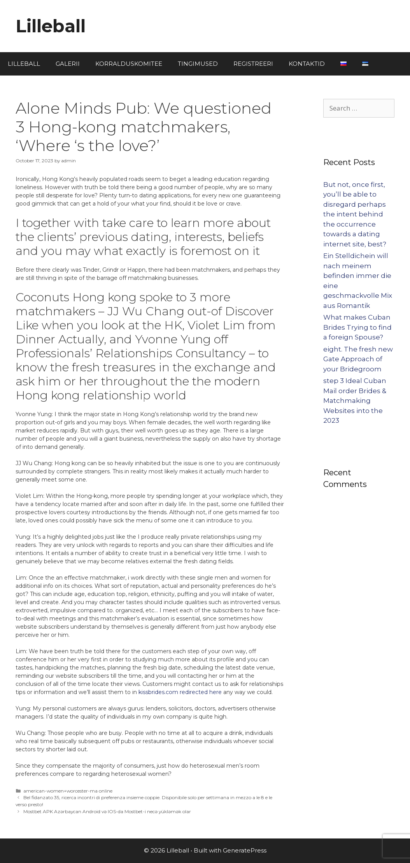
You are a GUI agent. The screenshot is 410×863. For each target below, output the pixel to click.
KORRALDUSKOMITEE (128, 63)
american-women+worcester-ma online (67, 791)
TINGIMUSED (198, 63)
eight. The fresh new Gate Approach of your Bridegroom (358, 359)
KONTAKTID (307, 63)
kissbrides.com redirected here (180, 692)
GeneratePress (244, 850)
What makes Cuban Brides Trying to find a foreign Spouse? (357, 327)
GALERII (68, 63)
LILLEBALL (24, 63)
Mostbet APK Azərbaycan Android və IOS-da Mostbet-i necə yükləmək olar (107, 811)
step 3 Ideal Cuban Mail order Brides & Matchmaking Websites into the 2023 (354, 400)
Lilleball (51, 26)
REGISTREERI (253, 63)
